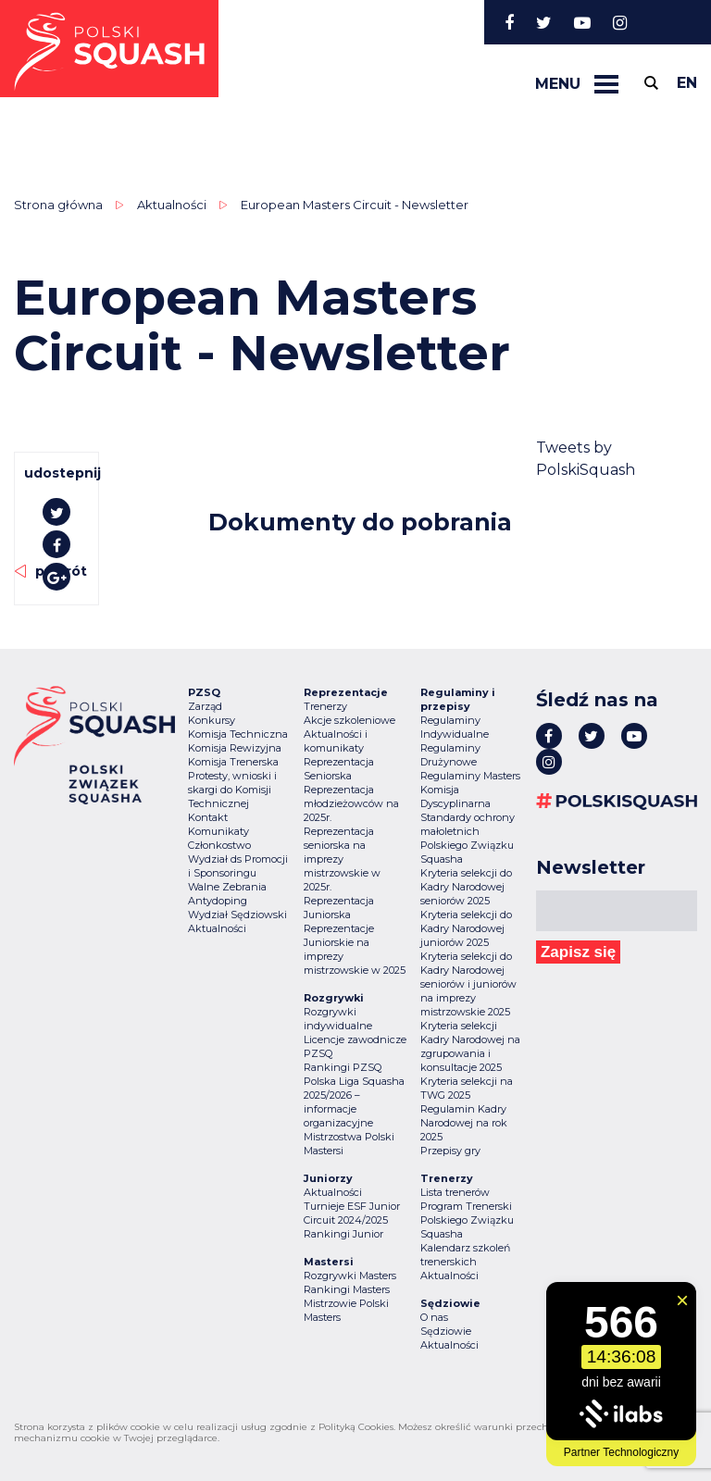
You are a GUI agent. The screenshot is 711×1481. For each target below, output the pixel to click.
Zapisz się (578, 952)
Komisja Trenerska (233, 761)
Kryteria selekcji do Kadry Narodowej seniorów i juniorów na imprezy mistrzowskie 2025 (468, 984)
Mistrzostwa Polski (349, 1136)
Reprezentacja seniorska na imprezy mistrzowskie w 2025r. (342, 859)
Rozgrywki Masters (350, 1275)
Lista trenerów (455, 1192)
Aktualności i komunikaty (336, 741)
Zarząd (205, 706)
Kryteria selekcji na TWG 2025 (466, 1088)
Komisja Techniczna (238, 734)
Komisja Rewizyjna (234, 747)
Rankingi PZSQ (342, 1067)
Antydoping (217, 900)
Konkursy (211, 720)
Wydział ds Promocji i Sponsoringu (238, 866)
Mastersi (323, 1150)
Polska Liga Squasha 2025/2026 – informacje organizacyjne (354, 1102)
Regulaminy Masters (470, 775)
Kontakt (208, 817)
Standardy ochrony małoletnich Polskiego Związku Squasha (467, 838)
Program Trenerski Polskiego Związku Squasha (467, 1220)
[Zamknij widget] (682, 1300)
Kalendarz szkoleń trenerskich (465, 1254)
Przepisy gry (450, 1150)
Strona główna (58, 204)
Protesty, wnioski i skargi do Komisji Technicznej (232, 789)
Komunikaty (218, 831)
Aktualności (171, 204)
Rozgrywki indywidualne (338, 1018)
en (687, 83)
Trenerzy (325, 706)
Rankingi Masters (347, 1289)
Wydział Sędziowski (237, 914)
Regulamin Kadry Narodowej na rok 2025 (463, 1122)
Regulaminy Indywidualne (454, 727)
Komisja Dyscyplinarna (455, 796)
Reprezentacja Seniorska (339, 768)
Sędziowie (445, 1331)
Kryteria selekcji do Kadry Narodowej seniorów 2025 (466, 886)
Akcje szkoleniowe (349, 720)
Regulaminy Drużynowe (450, 754)
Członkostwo (219, 845)
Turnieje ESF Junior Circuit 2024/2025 (352, 1213)
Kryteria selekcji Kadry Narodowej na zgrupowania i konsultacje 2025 (470, 1046)
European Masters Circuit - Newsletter (354, 204)
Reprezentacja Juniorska (339, 907)
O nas (434, 1317)
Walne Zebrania (227, 886)
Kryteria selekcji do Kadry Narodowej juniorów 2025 (466, 928)
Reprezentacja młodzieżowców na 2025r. (351, 803)
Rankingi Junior (343, 1233)
